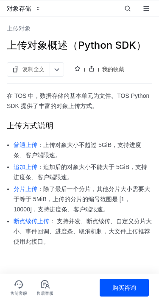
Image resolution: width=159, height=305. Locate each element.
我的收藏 (113, 69)
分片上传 (25, 189)
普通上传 (25, 144)
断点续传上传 (31, 221)
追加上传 (25, 167)
